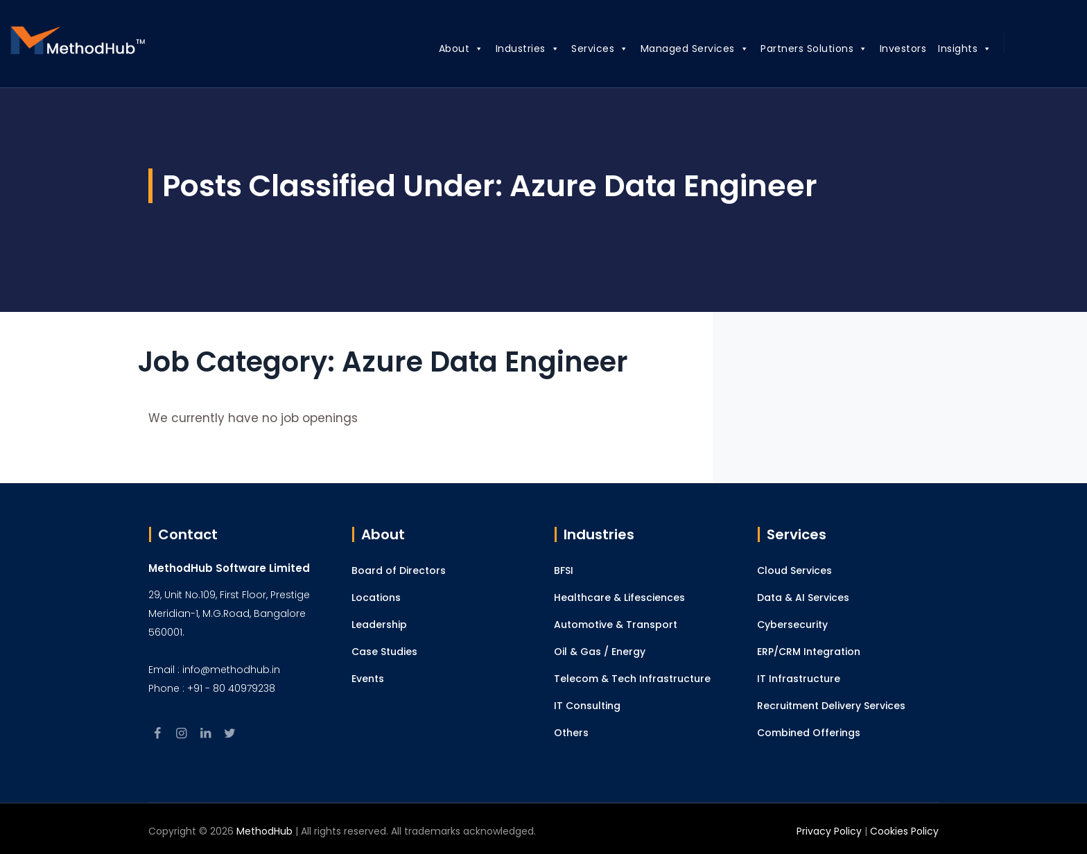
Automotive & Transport (615, 624)
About (445, 46)
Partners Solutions (799, 46)
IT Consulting (587, 706)
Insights (950, 46)
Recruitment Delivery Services (831, 706)
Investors (887, 48)
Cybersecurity (792, 624)
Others (571, 733)
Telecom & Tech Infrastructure (632, 679)
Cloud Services (794, 570)
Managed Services (679, 46)
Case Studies (384, 652)
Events (367, 679)
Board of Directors (398, 570)
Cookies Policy (904, 831)
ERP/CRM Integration (808, 652)
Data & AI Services (803, 597)
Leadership (379, 624)
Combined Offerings (808, 733)
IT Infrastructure (798, 679)
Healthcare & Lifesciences (619, 597)
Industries (512, 46)
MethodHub (264, 831)
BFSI (563, 570)
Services (585, 46)
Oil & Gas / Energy (599, 652)
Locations (376, 597)
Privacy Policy (829, 831)
